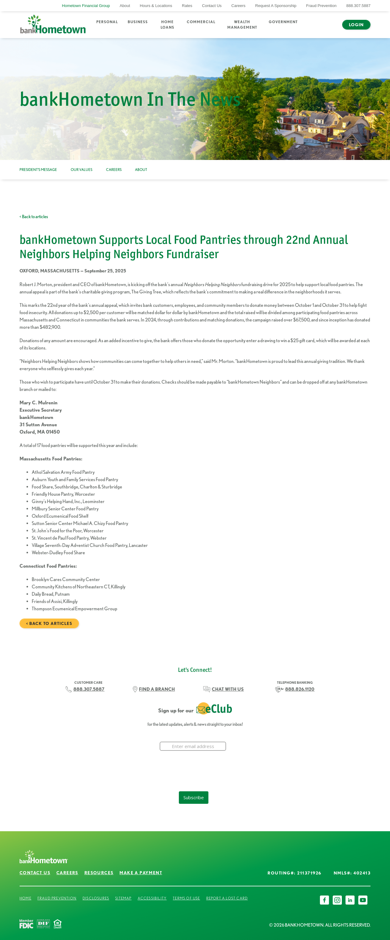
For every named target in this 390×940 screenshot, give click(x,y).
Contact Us (212, 6)
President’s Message (38, 169)
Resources (99, 872)
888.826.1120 (299, 689)
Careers (238, 6)
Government (283, 22)
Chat (328, 28)
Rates (187, 6)
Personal (107, 22)
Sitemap (123, 898)
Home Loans (167, 25)
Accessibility (152, 898)
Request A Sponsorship (275, 6)
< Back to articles (34, 216)
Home (25, 898)
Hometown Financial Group (86, 6)
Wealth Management (242, 25)
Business (138, 22)
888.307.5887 (358, 6)
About (125, 6)
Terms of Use (186, 898)
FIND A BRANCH (157, 689)
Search (311, 28)
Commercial (201, 22)
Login (356, 24)
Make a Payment (140, 872)
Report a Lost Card (227, 898)
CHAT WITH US (228, 689)
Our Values (81, 169)
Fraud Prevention (321, 6)
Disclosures (96, 898)
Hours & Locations (156, 6)
